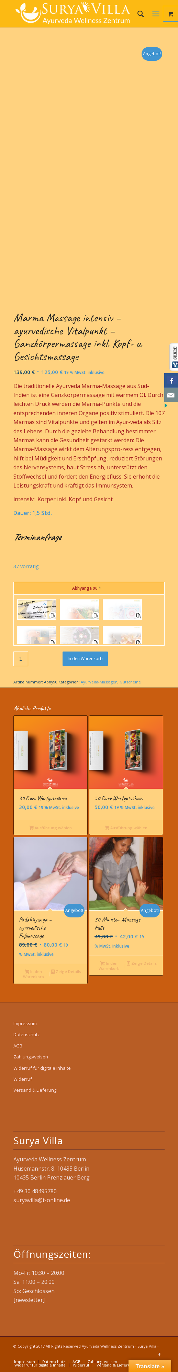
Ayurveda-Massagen (99, 681)
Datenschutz (26, 1034)
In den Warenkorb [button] (33, 973)
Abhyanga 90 (86, 588)
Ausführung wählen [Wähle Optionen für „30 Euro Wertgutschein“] (50, 827)
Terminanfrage (37, 537)
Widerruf (22, 1079)
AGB (17, 1046)
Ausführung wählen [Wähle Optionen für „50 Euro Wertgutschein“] (126, 827)
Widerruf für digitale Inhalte (42, 1068)
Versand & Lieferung (34, 1090)
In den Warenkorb (85, 658)
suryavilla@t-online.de (41, 1200)
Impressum (25, 1023)
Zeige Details (66, 971)
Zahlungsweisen (30, 1057)
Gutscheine (130, 681)
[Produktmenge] (20, 659)
